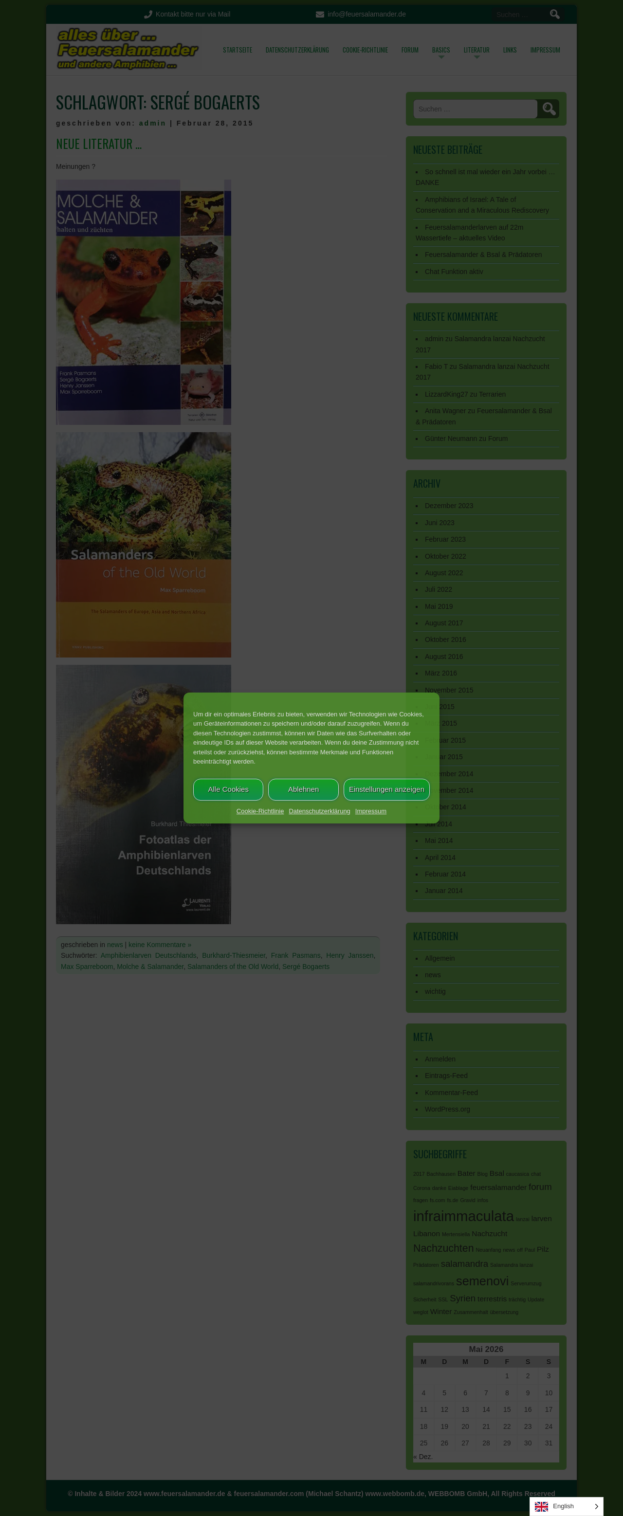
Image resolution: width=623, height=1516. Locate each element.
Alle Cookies (228, 789)
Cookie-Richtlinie (260, 811)
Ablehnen (303, 789)
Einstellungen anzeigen (386, 789)
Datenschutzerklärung (319, 811)
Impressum (370, 811)
